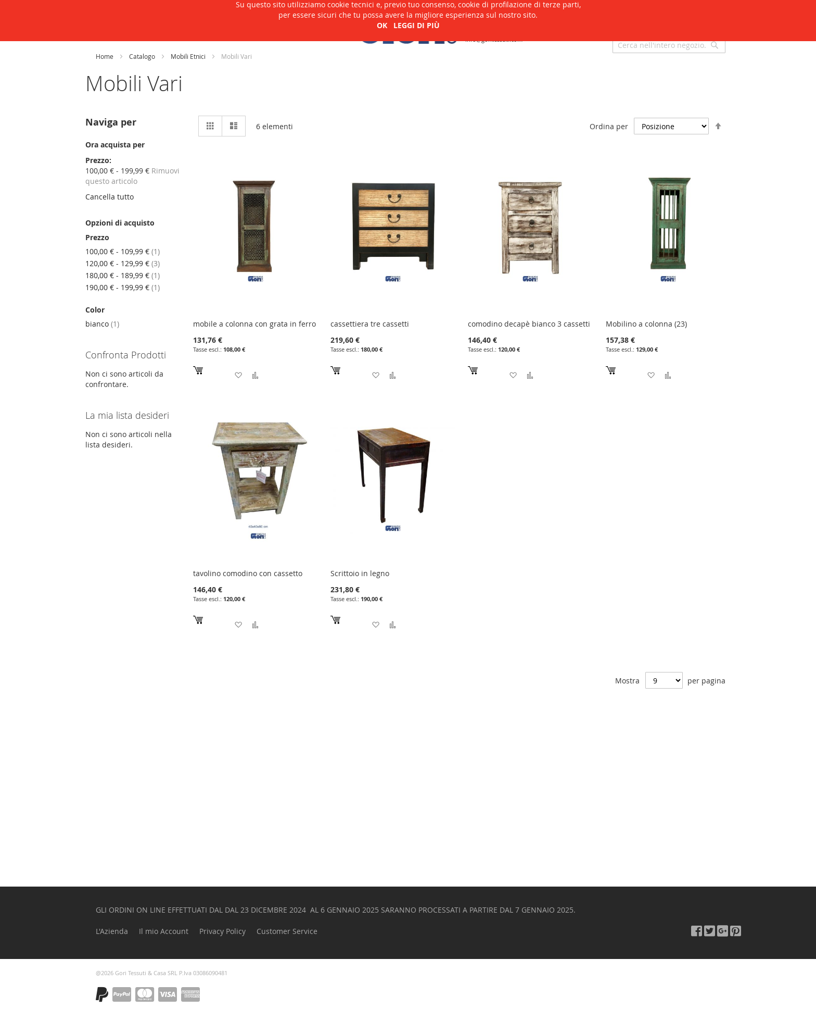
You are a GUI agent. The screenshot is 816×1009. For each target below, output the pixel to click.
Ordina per (609, 126)
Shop (108, 28)
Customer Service (287, 931)
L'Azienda (153, 28)
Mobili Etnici (189, 56)
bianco (102, 324)
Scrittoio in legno (359, 573)
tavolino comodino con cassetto (247, 573)
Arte (195, 28)
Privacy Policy (222, 931)
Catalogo (143, 56)
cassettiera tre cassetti (369, 324)
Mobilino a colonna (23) (646, 324)
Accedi (683, 21)
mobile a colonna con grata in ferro (254, 324)
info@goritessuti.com (493, 39)
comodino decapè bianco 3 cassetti (529, 324)
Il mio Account (163, 931)
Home (105, 56)
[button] (238, 375)
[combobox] (669, 44)
